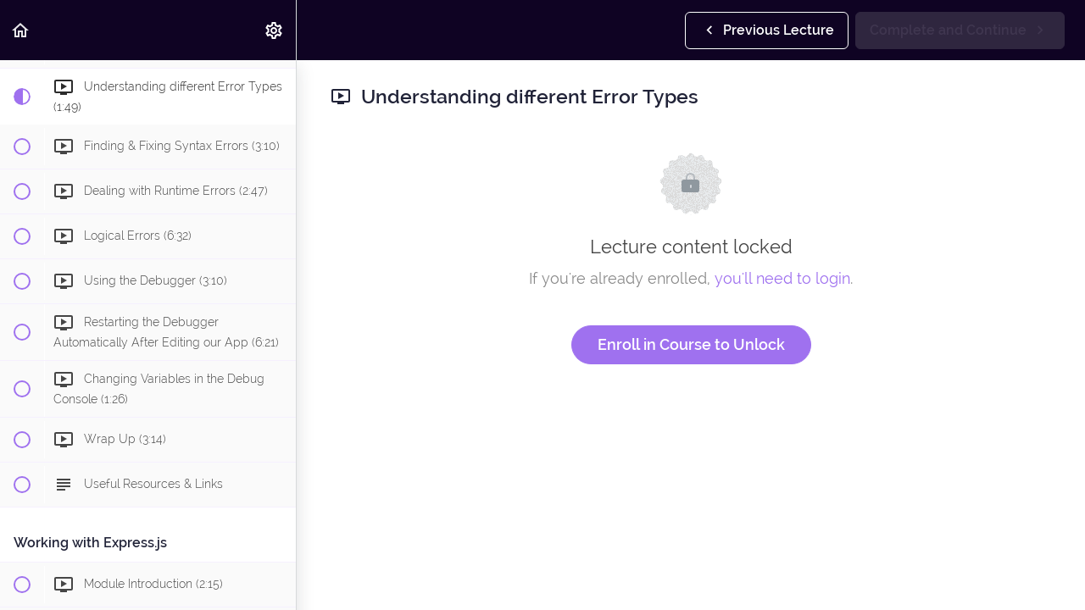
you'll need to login (782, 278)
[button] (21, 30)
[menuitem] (274, 30)
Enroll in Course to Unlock (691, 344)
